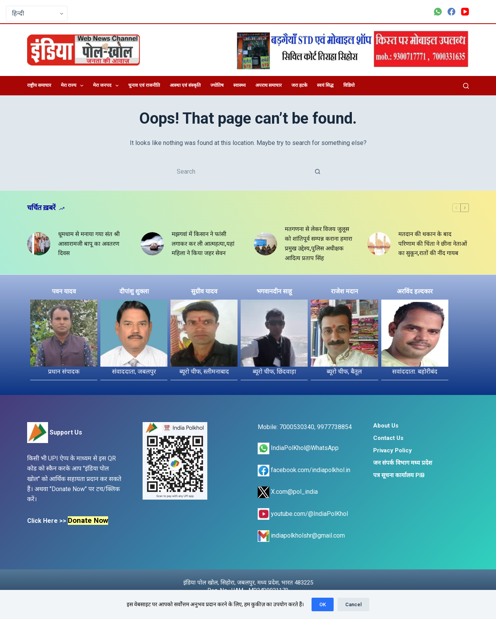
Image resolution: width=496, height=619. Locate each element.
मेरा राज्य (73, 85)
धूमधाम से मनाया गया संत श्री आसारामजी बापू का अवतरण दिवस (89, 244)
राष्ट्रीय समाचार (39, 85)
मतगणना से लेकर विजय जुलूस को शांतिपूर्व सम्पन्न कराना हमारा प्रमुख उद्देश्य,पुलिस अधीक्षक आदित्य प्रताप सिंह (318, 243)
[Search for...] (240, 171)
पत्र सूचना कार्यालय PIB (399, 475)
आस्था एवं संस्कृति (185, 85)
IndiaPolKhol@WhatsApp (298, 448)
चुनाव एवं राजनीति (144, 85)
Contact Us (388, 438)
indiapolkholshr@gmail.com (301, 535)
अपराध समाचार (268, 85)
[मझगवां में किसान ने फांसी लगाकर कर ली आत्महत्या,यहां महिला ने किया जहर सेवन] (152, 243)
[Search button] (318, 171)
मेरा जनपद (107, 85)
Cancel (353, 604)
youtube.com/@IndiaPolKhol (303, 513)
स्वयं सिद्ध (325, 85)
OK (322, 604)
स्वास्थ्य (239, 85)
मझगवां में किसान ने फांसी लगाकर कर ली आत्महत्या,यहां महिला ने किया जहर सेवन (203, 244)
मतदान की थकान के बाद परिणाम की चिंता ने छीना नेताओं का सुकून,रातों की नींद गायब (432, 244)
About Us (385, 425)
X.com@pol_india (288, 491)
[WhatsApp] (438, 12)
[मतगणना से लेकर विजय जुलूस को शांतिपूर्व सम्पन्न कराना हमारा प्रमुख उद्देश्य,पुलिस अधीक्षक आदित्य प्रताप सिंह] (265, 243)
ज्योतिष (217, 85)
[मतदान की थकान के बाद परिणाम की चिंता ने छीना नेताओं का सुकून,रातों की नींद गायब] (379, 243)
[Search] (466, 86)
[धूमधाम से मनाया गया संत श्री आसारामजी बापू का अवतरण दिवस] (38, 243)
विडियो (349, 85)
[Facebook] (451, 12)
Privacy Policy (392, 450)
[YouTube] (465, 12)
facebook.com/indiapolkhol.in (304, 470)
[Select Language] (36, 13)
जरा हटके (299, 85)
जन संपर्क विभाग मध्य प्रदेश (402, 462)
